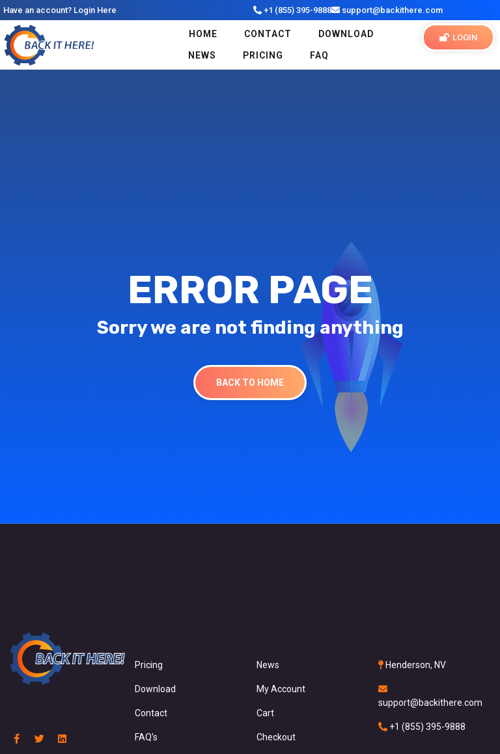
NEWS (202, 55)
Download (346, 34)
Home (203, 34)
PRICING (263, 55)
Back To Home (250, 382)
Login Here (95, 10)
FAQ (319, 55)
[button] (458, 37)
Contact (268, 34)
